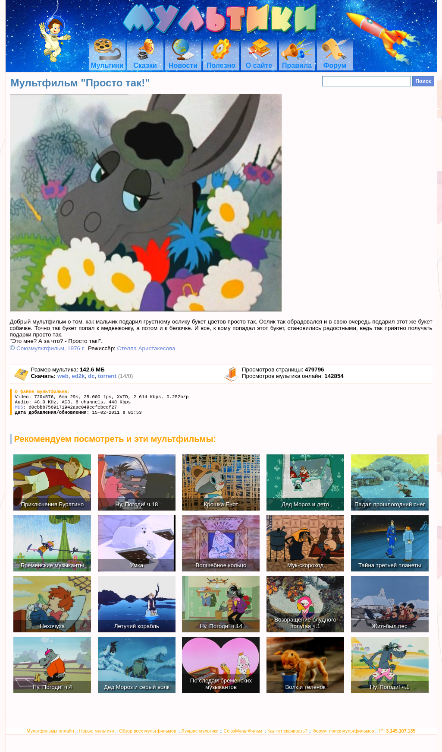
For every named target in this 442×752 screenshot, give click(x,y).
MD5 (19, 407)
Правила (297, 61)
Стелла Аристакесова (146, 348)
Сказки (145, 61)
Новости (183, 61)
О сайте (259, 61)
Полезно (221, 61)
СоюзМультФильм (243, 730)
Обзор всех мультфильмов (147, 730)
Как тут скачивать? (287, 730)
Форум (335, 61)
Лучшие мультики (199, 730)
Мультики (107, 61)
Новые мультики (96, 730)
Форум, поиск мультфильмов (343, 730)
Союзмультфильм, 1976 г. (50, 348)
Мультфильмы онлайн (50, 730)
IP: (397, 730)
